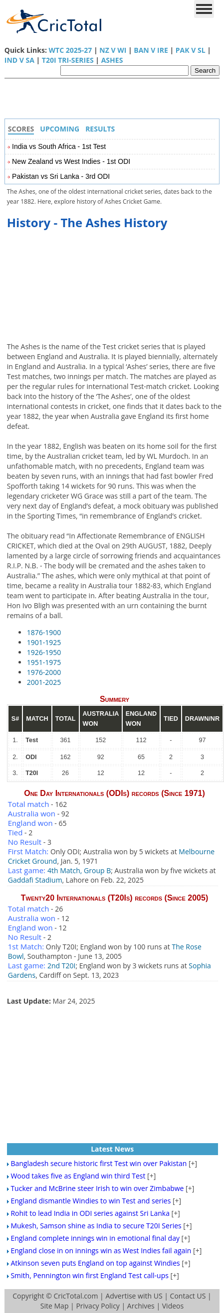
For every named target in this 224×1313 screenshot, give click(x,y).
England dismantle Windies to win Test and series (90, 1200)
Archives (141, 1306)
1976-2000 (44, 672)
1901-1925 (44, 642)
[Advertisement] (114, 101)
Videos (173, 1306)
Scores (21, 128)
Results (100, 128)
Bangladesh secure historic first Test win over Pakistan (98, 1163)
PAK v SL (191, 50)
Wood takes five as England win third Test (77, 1176)
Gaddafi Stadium (35, 880)
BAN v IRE (151, 50)
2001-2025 (44, 682)
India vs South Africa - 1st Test (59, 146)
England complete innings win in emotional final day (95, 1238)
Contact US (188, 1296)
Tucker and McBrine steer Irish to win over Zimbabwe (97, 1188)
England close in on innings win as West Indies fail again (100, 1250)
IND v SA (19, 60)
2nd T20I (61, 965)
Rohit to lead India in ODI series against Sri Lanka (90, 1213)
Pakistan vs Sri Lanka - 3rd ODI (61, 176)
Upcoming (59, 128)
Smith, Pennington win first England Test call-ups (89, 1275)
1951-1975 (44, 662)
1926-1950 (44, 652)
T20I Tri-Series (68, 60)
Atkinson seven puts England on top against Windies (95, 1263)
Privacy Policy (97, 1306)
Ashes (112, 60)
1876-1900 (44, 632)
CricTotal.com (75, 1296)
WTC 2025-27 (70, 50)
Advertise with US (133, 1296)
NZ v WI (112, 50)
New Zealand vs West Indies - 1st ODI (71, 161)
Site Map (54, 1306)
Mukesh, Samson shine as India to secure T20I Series (95, 1225)
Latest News (112, 1149)
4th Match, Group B (79, 870)
